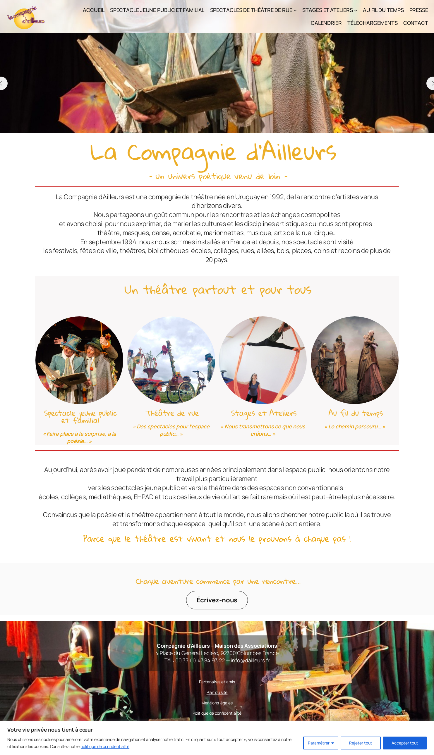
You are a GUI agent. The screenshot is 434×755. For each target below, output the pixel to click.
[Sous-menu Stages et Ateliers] (355, 10)
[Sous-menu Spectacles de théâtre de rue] (295, 10)
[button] (208, 123)
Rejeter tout (360, 743)
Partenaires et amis (217, 682)
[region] (217, 738)
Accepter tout (405, 743)
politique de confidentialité (104, 746)
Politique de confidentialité (217, 713)
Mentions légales (216, 703)
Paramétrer (319, 743)
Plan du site (217, 692)
